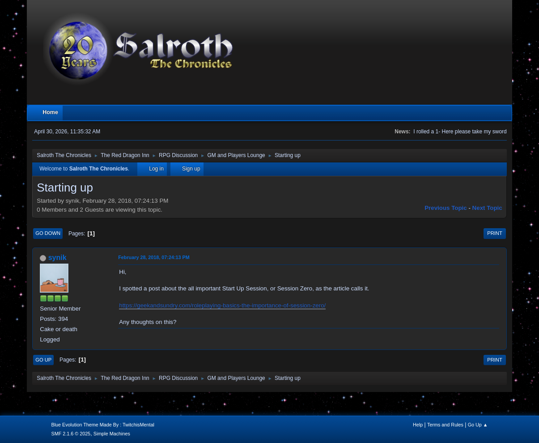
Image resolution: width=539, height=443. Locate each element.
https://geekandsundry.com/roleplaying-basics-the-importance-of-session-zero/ (222, 305)
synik (57, 257)
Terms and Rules (445, 424)
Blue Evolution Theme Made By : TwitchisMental (102, 424)
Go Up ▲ (478, 424)
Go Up (43, 359)
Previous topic (445, 207)
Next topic (487, 207)
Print (494, 233)
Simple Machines (111, 433)
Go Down (47, 233)
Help (418, 424)
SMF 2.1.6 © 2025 (70, 433)
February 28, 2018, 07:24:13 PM (153, 257)
